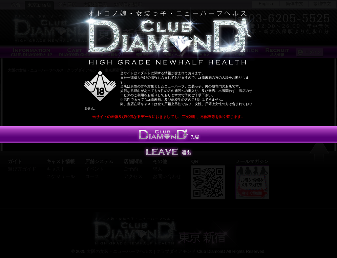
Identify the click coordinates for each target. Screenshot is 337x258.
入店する (168, 134)
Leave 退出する (168, 151)
